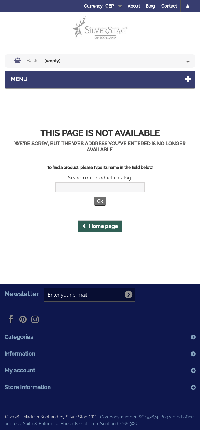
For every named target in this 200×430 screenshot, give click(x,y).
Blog (150, 6)
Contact (169, 6)
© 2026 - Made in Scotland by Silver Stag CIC (51, 416)
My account (20, 370)
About (134, 6)
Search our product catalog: (100, 178)
